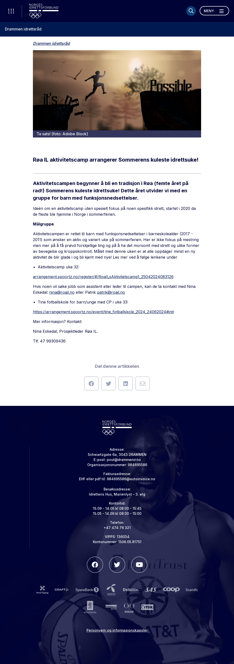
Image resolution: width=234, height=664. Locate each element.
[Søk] (191, 11)
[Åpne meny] (214, 10)
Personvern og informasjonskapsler (117, 630)
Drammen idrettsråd (23, 29)
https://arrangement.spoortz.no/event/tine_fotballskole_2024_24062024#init (103, 311)
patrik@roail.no (111, 292)
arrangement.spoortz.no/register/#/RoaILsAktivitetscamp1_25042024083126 (103, 276)
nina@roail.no (62, 292)
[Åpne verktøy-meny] (11, 11)
